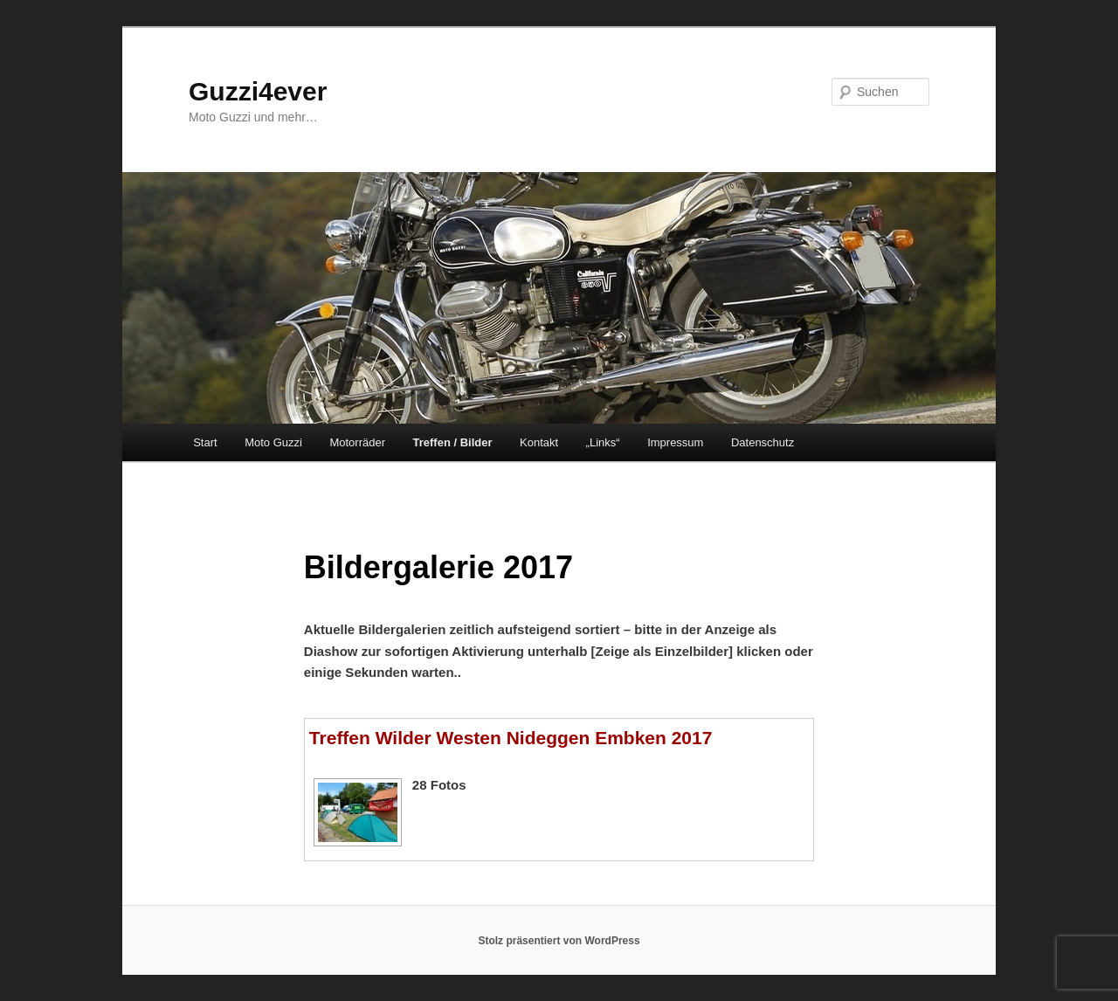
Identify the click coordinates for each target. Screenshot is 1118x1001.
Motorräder (357, 442)
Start (205, 442)
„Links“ (603, 442)
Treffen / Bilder (452, 442)
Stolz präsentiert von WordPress (558, 941)
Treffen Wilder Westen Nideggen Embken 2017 (511, 738)
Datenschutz (762, 442)
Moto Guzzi (273, 442)
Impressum (675, 442)
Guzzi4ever (258, 91)
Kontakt (539, 442)
